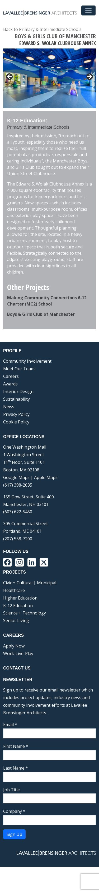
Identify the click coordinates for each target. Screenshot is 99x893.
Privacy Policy (16, 440)
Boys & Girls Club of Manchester (41, 340)
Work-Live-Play (18, 680)
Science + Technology (24, 639)
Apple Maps (46, 504)
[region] (49, 92)
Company (14, 837)
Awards (10, 410)
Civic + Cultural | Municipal (29, 609)
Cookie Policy (16, 448)
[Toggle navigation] (88, 10)
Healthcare (14, 616)
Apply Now (14, 672)
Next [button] (89, 123)
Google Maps (16, 504)
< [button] (10, 77)
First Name (15, 772)
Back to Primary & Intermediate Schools (42, 29)
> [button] (89, 77)
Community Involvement (27, 387)
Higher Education (20, 624)
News (8, 433)
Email (10, 751)
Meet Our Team (19, 395)
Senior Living (16, 647)
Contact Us (17, 694)
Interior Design (18, 418)
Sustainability (16, 425)
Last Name (15, 794)
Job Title (11, 816)
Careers (11, 402)
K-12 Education (18, 632)
